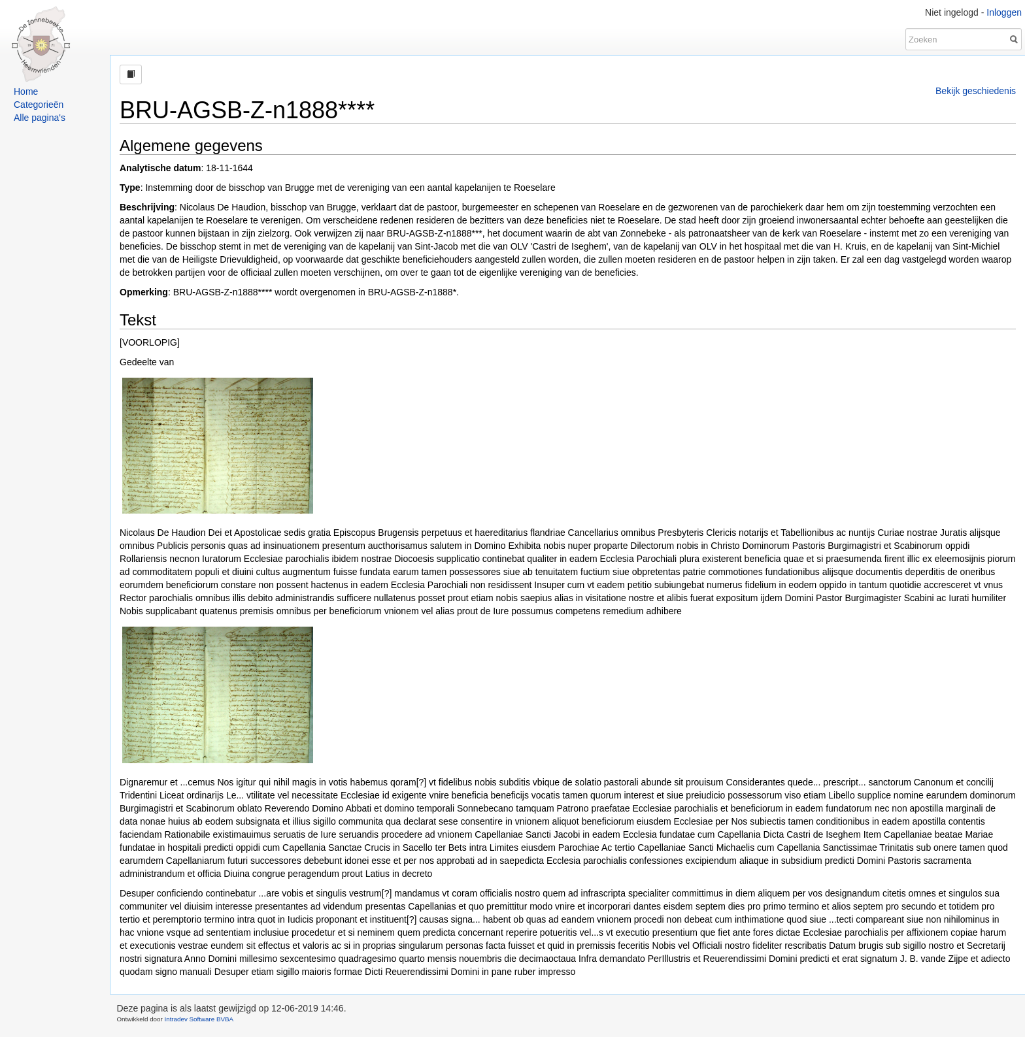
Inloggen (1004, 12)
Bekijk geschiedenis (975, 91)
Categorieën (38, 104)
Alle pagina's (39, 117)
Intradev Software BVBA (198, 1019)
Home (26, 91)
